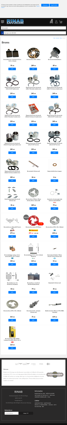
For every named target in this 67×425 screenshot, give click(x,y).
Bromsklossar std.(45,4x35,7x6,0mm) (12, 283)
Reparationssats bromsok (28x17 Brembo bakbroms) (33, 88)
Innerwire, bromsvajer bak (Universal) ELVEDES (54, 199)
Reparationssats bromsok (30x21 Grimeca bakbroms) (12, 171)
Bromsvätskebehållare (54, 59)
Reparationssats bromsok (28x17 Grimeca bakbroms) (54, 88)
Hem (54, 38)
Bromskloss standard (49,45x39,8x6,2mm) (33, 283)
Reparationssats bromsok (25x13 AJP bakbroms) (12, 88)
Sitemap (29, 403)
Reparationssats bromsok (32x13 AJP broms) (54, 143)
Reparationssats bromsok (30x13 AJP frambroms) (54, 116)
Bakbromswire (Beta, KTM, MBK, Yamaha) (54, 311)
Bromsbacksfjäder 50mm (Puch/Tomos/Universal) (54, 255)
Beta (61, 38)
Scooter (57, 38)
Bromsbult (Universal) (33, 171)
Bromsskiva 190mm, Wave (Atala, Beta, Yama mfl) (33, 199)
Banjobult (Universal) (55, 283)
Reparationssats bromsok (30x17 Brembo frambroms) (12, 116)
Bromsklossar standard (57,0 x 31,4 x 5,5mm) (12, 60)
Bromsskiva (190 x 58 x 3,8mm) (54, 227)
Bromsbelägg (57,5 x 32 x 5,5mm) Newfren (33, 255)
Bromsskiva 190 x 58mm (33, 59)
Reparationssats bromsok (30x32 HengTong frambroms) (12, 143)
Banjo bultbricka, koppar (55, 171)
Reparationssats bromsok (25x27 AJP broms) (33, 143)
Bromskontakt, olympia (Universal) (33, 311)
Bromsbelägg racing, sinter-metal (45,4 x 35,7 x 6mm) (12, 255)
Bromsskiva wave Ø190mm (33, 227)
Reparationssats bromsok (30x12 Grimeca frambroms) (33, 116)
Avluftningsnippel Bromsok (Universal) (12, 199)
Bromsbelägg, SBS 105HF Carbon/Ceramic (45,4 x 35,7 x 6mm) (12, 340)
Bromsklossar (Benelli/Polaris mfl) (12, 227)
